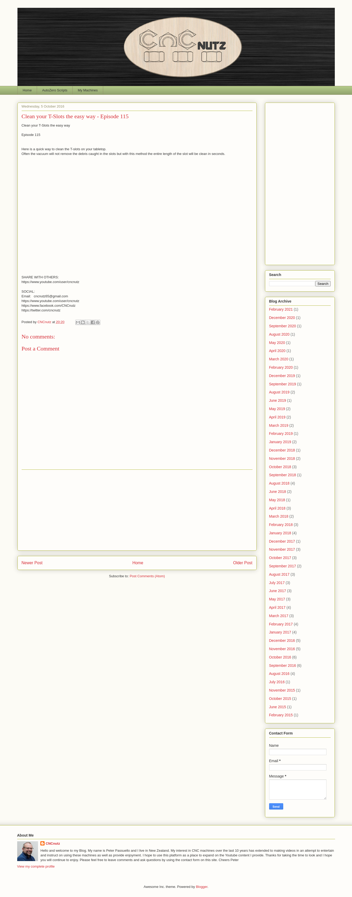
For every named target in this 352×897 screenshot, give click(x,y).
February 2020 (281, 367)
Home (27, 90)
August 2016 (279, 674)
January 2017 (280, 632)
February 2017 (281, 624)
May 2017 (277, 599)
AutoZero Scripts (54, 90)
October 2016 (280, 657)
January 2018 (280, 533)
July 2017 (277, 583)
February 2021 (281, 309)
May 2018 (277, 500)
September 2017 (282, 566)
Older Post (242, 563)
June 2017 (277, 591)
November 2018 (282, 458)
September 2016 (282, 665)
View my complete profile (36, 866)
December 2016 (282, 640)
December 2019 (282, 376)
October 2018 (280, 467)
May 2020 (277, 343)
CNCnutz (53, 843)
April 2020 (277, 351)
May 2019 (277, 409)
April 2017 (277, 607)
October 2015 (280, 699)
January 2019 (280, 442)
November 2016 (282, 649)
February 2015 (281, 715)
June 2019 (277, 400)
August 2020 (279, 334)
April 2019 (277, 417)
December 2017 (282, 541)
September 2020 (282, 326)
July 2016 (277, 682)
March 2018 (278, 516)
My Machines (88, 90)
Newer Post (32, 563)
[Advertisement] (137, 510)
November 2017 (282, 549)
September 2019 (282, 384)
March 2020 (278, 359)
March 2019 (278, 425)
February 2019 (281, 433)
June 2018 (277, 492)
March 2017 (278, 616)
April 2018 (277, 508)
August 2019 (279, 392)
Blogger (201, 887)
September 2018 (282, 475)
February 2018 (281, 525)
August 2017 (279, 574)
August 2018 (279, 483)
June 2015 (277, 707)
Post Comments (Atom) (147, 576)
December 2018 (282, 450)
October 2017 (280, 558)
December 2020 (282, 318)
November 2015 (282, 690)
